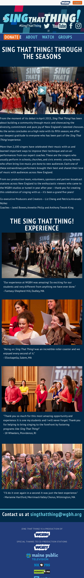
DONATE (77, 2)
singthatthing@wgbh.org (56, 514)
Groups (65, 37)
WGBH (65, 3)
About (32, 37)
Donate (12, 37)
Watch (48, 37)
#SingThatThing (30, 26)
